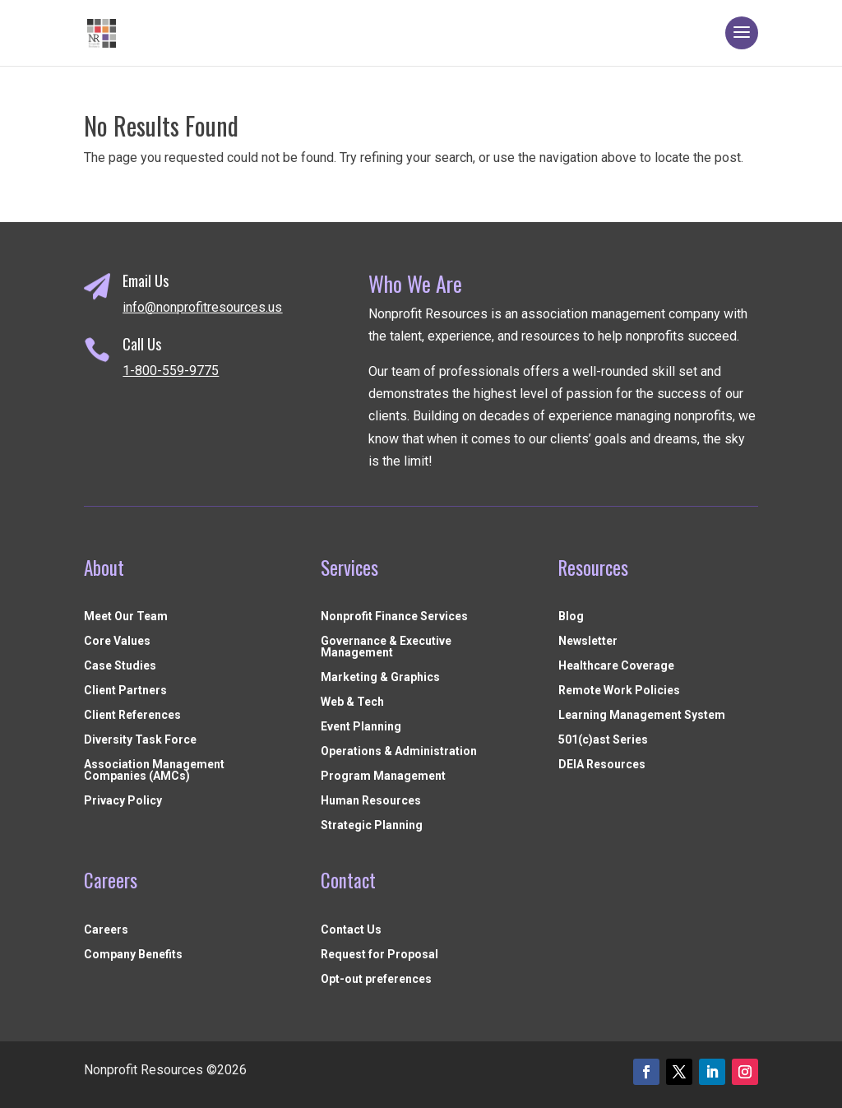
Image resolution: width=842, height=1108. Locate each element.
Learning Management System (641, 715)
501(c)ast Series (603, 740)
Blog (571, 616)
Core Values (117, 641)
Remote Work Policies (619, 690)
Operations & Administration (399, 751)
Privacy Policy (123, 801)
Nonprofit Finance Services (394, 616)
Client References (132, 715)
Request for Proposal (379, 954)
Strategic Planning (372, 825)
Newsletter (588, 641)
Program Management (383, 776)
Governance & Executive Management (386, 647)
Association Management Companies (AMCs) (154, 770)
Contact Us (351, 930)
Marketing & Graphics (380, 677)
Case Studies (120, 666)
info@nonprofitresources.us (202, 307)
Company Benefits (133, 954)
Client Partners (125, 690)
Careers (106, 930)
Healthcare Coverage (616, 666)
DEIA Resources (601, 764)
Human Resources (371, 801)
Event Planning (361, 727)
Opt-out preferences (376, 979)
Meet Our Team (126, 616)
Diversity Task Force (140, 740)
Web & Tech (352, 702)
